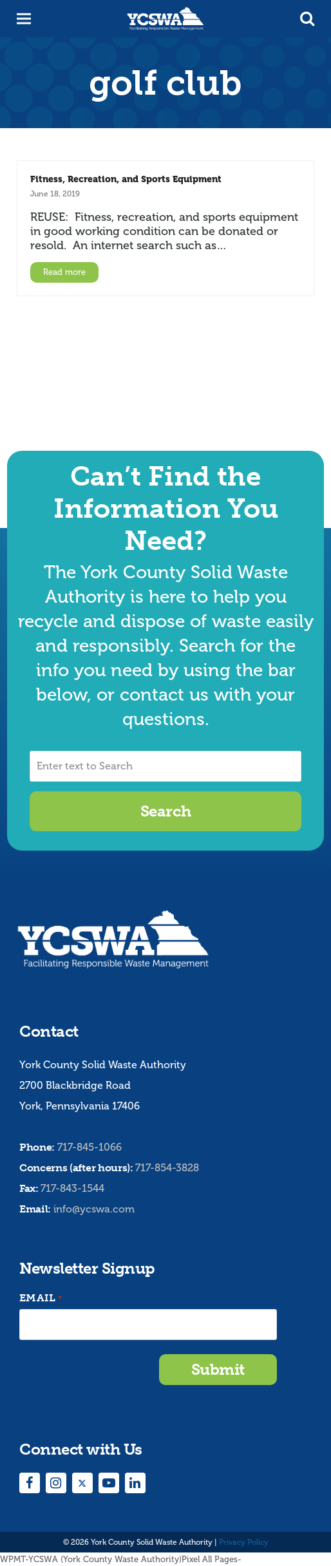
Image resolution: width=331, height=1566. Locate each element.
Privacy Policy (244, 1542)
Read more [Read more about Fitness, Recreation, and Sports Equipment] (64, 272)
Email (40, 1298)
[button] (307, 19)
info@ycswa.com (94, 1209)
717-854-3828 (167, 1168)
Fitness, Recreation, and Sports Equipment (126, 179)
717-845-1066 (89, 1147)
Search (165, 811)
